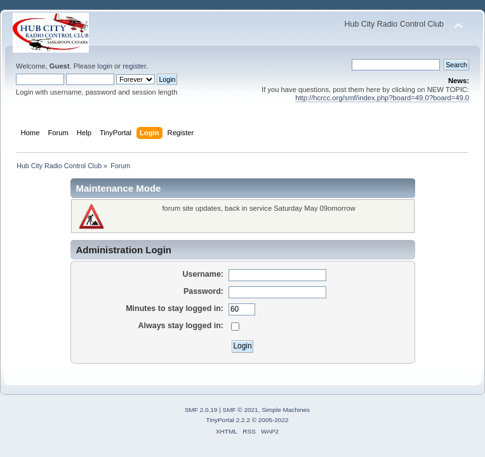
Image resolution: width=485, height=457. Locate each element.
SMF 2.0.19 (201, 409)
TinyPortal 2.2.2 (227, 419)
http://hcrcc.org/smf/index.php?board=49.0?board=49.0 (382, 98)
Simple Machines (286, 409)
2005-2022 (273, 419)
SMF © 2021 (240, 409)
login (104, 66)
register (134, 66)
